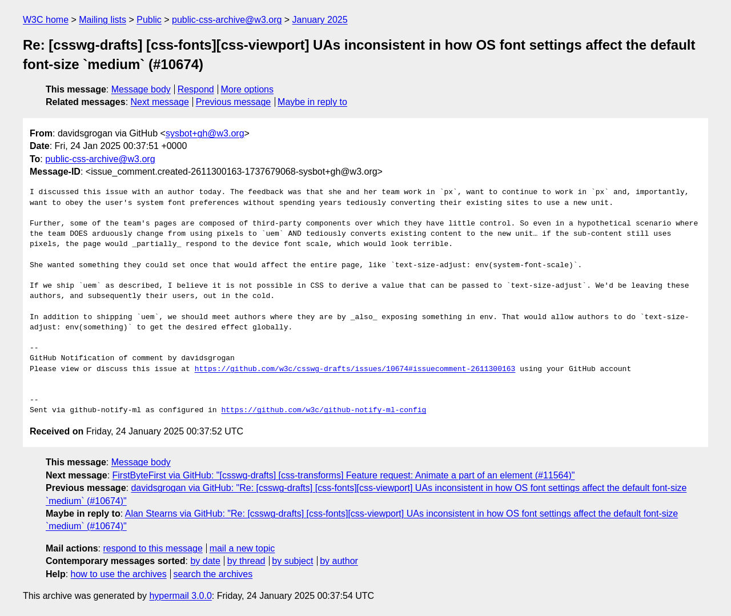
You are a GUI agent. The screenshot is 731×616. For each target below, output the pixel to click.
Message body (141, 89)
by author (339, 561)
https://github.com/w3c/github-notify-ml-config (323, 410)
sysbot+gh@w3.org (205, 133)
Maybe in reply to (312, 102)
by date (205, 561)
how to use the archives (119, 574)
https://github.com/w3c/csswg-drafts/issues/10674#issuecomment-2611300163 (355, 369)
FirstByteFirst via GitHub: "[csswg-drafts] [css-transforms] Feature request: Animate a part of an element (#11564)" (344, 475)
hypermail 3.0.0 (180, 596)
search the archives (213, 574)
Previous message (233, 102)
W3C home (46, 20)
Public (149, 20)
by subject (292, 561)
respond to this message (152, 548)
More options (247, 89)
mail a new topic (242, 548)
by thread (246, 561)
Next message (160, 102)
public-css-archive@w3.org (227, 20)
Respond (196, 89)
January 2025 (320, 20)
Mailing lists (102, 20)
